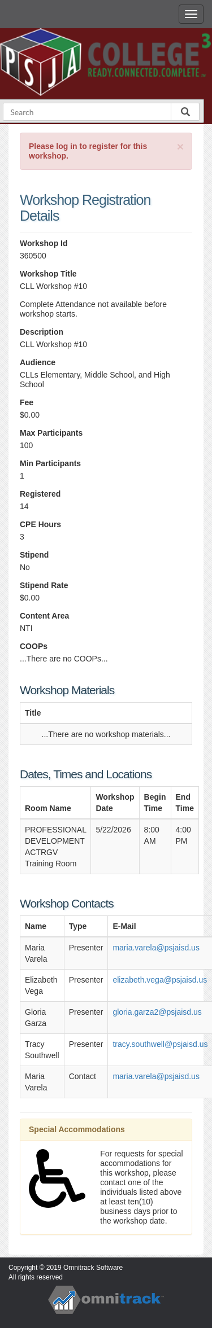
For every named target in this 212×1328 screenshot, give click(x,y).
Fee (26, 402)
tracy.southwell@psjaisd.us (160, 1044)
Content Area (44, 615)
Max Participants (51, 432)
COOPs (33, 646)
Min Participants (50, 463)
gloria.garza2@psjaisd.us (157, 1011)
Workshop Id (44, 243)
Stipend (34, 554)
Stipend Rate (44, 585)
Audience (37, 362)
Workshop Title (48, 273)
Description (41, 331)
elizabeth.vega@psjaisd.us (160, 979)
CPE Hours (40, 524)
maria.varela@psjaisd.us (156, 947)
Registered (40, 493)
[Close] (180, 146)
